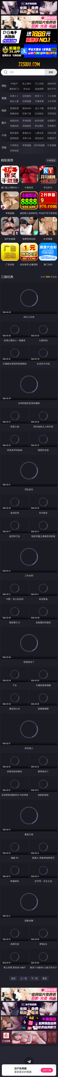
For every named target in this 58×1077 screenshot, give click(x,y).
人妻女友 (39, 132)
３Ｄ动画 (51, 95)
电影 (4, 110)
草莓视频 (26, 145)
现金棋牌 (39, 88)
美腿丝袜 (14, 125)
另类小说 (26, 138)
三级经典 (7, 277)
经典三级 (26, 113)
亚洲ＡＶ (14, 95)
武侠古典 (51, 132)
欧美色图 (39, 120)
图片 (4, 122)
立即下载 (47, 1070)
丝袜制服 (26, 101)
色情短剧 (14, 150)
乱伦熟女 (39, 113)
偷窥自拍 (14, 120)
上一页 (23, 978)
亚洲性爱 (14, 108)
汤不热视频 (39, 145)
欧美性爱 (51, 108)
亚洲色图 (26, 120)
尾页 (45, 978)
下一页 (34, 978)
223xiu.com (29, 64)
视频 (4, 98)
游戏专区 (51, 83)
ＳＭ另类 (51, 101)
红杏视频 (51, 145)
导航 (4, 147)
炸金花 (27, 88)
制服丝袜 (14, 113)
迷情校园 (14, 138)
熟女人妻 (14, 101)
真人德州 (26, 83)
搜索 (51, 72)
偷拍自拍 (26, 108)
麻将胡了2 (14, 88)
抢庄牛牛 (51, 88)
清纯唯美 (26, 125)
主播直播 (39, 101)
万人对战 (39, 83)
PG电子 (14, 83)
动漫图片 (51, 120)
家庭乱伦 (26, 132)
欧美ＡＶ (39, 95)
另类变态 (51, 113)
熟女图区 (39, 125)
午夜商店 (14, 145)
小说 (4, 135)
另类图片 (51, 125)
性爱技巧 (51, 138)
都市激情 (14, 132)
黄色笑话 (39, 138)
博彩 (4, 85)
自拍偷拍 (26, 95)
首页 (13, 978)
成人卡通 (39, 108)
